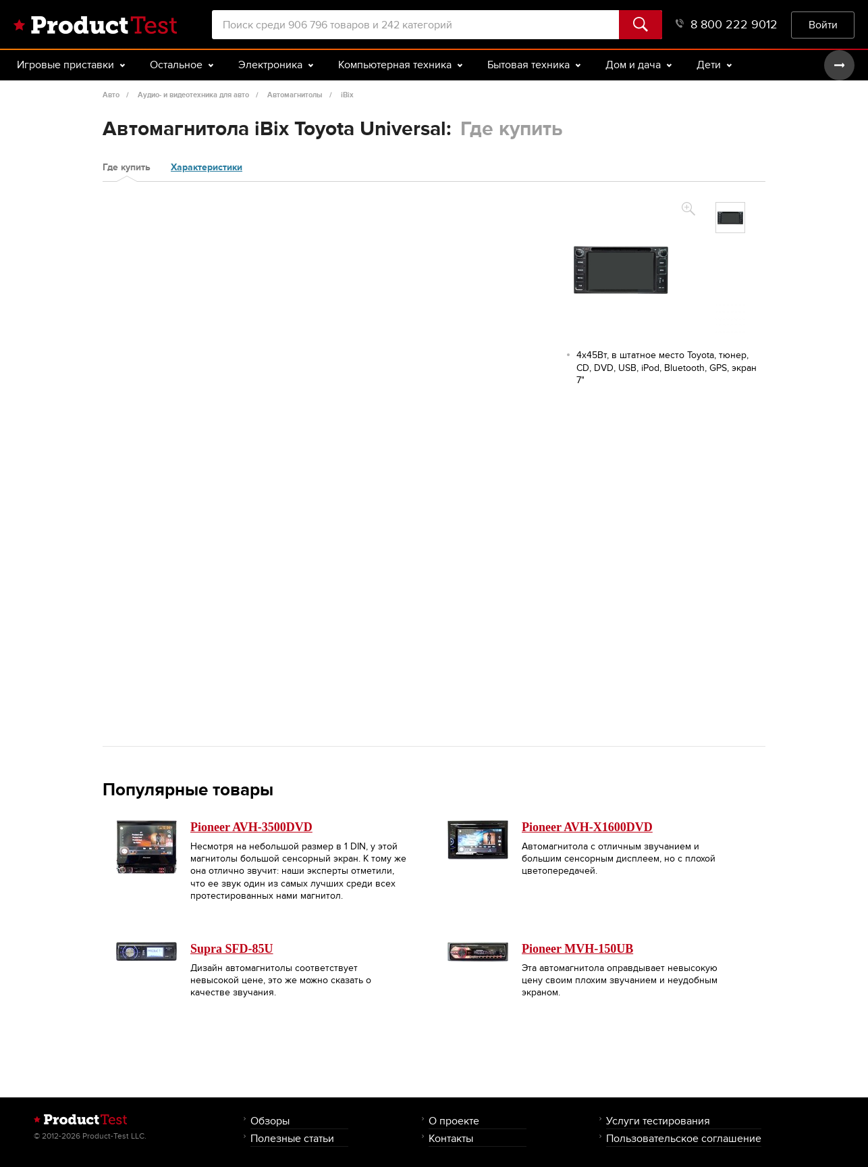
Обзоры (270, 1120)
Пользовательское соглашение (683, 1138)
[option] (730, 217)
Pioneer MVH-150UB (577, 948)
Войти (823, 24)
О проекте (454, 1120)
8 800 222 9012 (727, 25)
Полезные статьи (292, 1138)
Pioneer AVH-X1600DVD (587, 827)
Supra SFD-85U (231, 948)
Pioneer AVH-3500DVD (251, 827)
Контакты (451, 1138)
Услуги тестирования (658, 1120)
